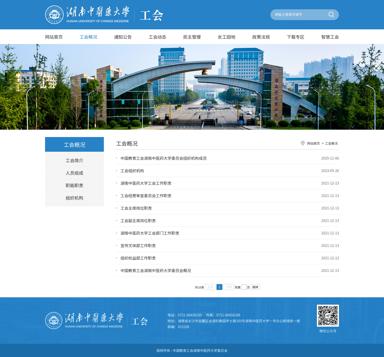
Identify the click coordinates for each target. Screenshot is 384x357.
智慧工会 (330, 37)
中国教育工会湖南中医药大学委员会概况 (155, 270)
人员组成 (74, 173)
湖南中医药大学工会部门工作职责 (149, 233)
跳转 (255, 287)
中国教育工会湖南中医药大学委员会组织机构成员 (163, 158)
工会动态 (157, 37)
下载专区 (295, 37)
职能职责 (74, 185)
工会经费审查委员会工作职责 (145, 195)
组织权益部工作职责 (138, 258)
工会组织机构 (132, 170)
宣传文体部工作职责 (138, 245)
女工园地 (226, 37)
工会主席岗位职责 (136, 208)
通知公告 (123, 37)
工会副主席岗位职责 (138, 220)
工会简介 (74, 160)
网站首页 (54, 37)
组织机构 (74, 198)
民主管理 (192, 37)
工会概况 (88, 37)
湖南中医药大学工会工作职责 (145, 183)
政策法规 (261, 37)
